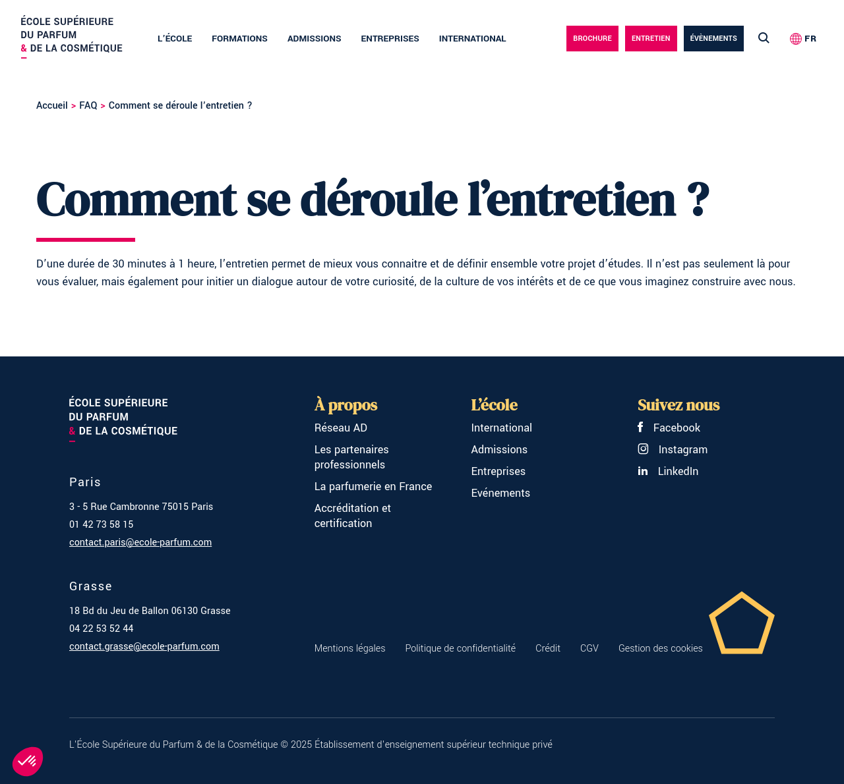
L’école (175, 38)
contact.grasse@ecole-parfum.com (144, 647)
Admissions (314, 38)
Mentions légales (350, 649)
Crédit (547, 649)
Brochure (592, 38)
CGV (589, 649)
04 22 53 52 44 (101, 629)
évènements (713, 38)
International (472, 38)
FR (810, 38)
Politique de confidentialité (460, 649)
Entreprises (390, 38)
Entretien (651, 38)
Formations (240, 38)
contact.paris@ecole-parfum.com (140, 542)
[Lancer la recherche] (764, 38)
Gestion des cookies (660, 649)
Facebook (669, 427)
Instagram (673, 449)
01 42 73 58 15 (101, 525)
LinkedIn (668, 471)
